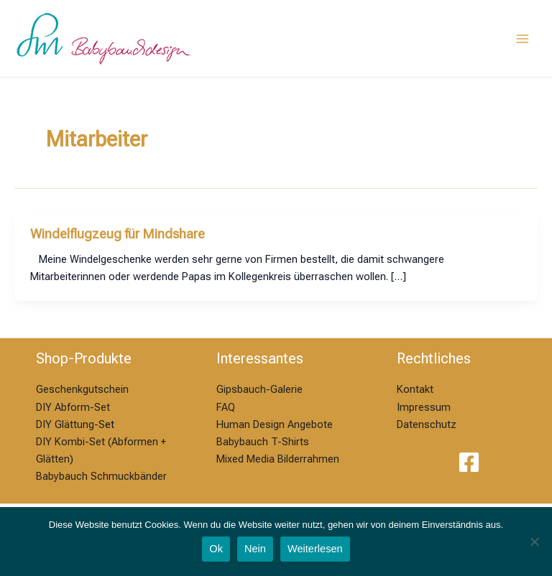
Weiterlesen (315, 548)
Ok (216, 548)
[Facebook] (469, 462)
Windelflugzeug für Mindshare (117, 233)
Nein (255, 548)
